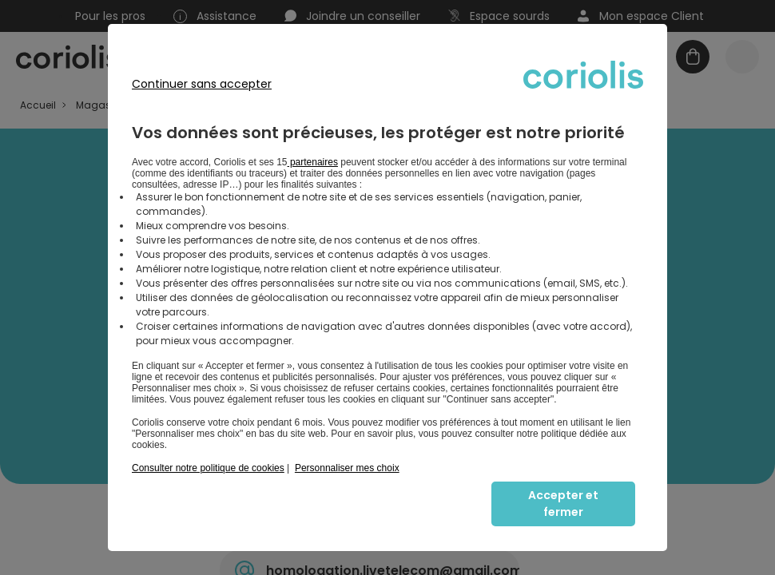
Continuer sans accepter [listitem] (202, 84)
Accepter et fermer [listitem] (563, 503)
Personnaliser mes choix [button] (347, 468)
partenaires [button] (313, 162)
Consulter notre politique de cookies (208, 468)
